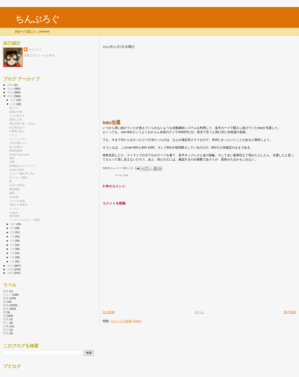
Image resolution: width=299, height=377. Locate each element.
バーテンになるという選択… (26, 219)
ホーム (199, 312)
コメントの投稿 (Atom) (126, 321)
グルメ (7, 294)
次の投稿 (109, 312)
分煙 (11, 161)
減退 (11, 193)
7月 (12, 236)
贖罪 (11, 158)
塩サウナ (14, 107)
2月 (12, 257)
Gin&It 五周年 (17, 169)
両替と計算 (15, 119)
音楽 (6, 298)
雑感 (125, 175)
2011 (10, 265)
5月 (12, 244)
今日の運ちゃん (18, 142)
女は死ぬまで (17, 127)
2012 (10, 96)
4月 (12, 248)
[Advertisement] (199, 84)
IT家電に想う (16, 131)
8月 (12, 232)
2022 (10, 84)
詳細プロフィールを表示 (39, 55)
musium (13, 212)
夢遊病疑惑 (15, 150)
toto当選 (14, 197)
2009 (10, 272)
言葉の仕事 (15, 111)
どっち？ (14, 208)
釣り (6, 322)
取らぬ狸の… (17, 146)
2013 (10, 92)
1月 (12, 261)
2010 (10, 269)
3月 (12, 253)
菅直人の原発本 (18, 204)
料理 (6, 333)
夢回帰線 (14, 189)
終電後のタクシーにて (22, 165)
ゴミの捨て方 (17, 115)
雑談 (6, 291)
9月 (12, 228)
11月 (13, 104)
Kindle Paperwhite (19, 154)
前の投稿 (290, 312)
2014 (10, 88)
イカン (13, 135)
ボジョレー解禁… (19, 177)
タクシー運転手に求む (22, 173)
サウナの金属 (17, 200)
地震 (6, 319)
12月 (13, 99)
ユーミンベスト (18, 139)
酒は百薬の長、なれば (22, 123)
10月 (13, 224)
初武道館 (14, 215)
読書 (6, 326)
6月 (12, 240)
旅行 (6, 329)
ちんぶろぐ (37, 19)
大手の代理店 (17, 185)
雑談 (6, 308)
